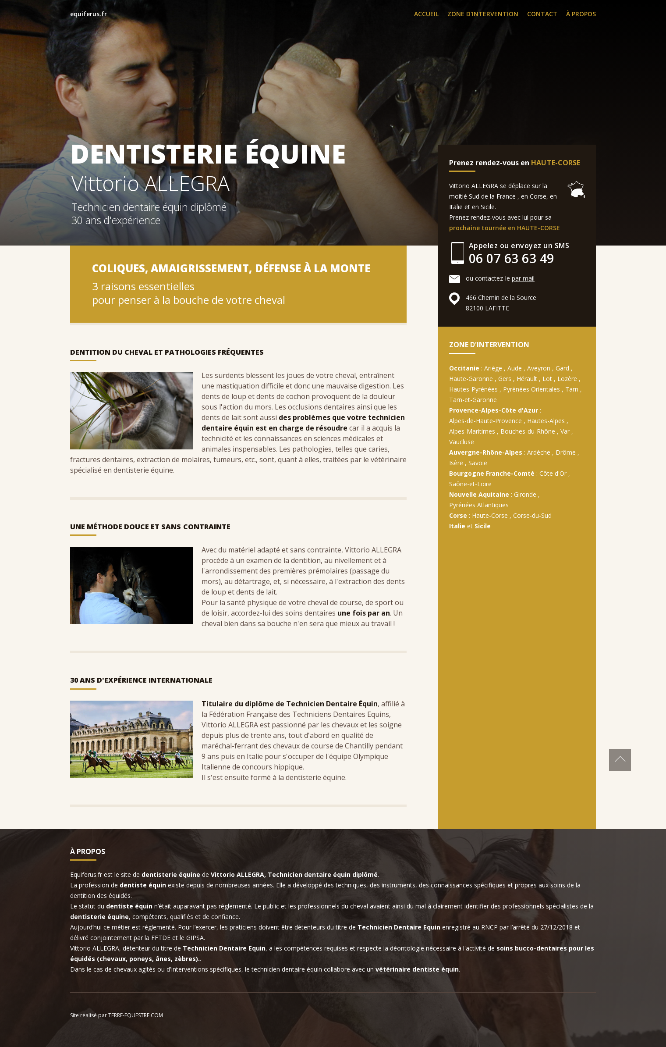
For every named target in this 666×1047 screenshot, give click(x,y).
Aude (514, 368)
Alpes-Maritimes (472, 431)
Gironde (525, 494)
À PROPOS (581, 14)
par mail (523, 278)
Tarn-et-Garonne (473, 399)
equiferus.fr (88, 14)
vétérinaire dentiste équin (417, 969)
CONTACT (542, 14)
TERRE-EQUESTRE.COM (135, 1015)
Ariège (493, 368)
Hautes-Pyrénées (473, 389)
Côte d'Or (553, 473)
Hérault (527, 378)
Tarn (571, 389)
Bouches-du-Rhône (527, 431)
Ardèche (538, 452)
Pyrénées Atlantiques (479, 505)
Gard (562, 368)
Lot (547, 378)
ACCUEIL (426, 14)
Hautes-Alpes (546, 421)
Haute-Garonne (471, 378)
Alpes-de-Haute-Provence (485, 421)
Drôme (566, 452)
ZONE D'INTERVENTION (482, 14)
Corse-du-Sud (532, 515)
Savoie (477, 463)
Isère (456, 463)
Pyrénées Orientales (531, 389)
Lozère (567, 378)
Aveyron (538, 368)
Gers (504, 378)
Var (565, 431)
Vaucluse (461, 442)
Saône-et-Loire (470, 484)
